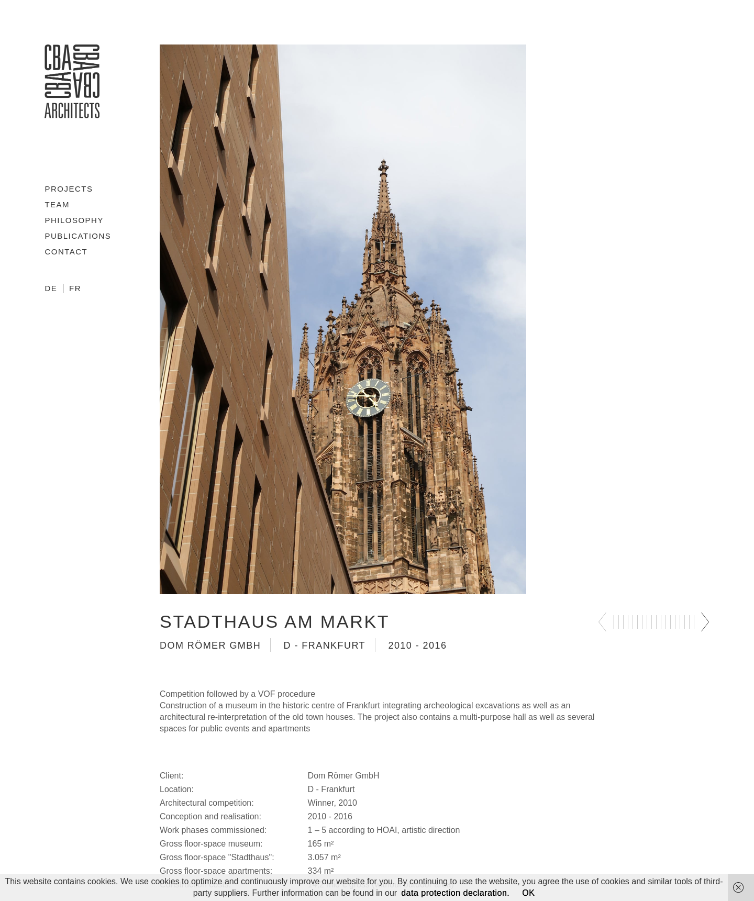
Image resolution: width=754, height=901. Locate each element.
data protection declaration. (455, 892)
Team (57, 204)
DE (51, 288)
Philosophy (74, 220)
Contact (66, 251)
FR (75, 288)
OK (528, 892)
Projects (69, 188)
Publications (78, 235)
